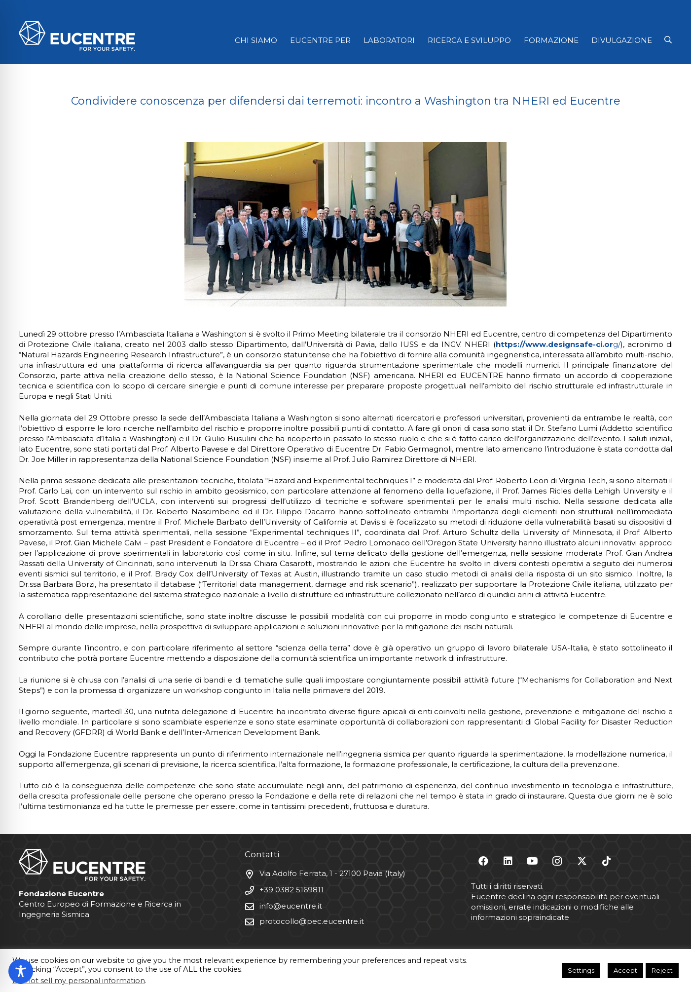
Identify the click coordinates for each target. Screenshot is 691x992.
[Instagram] (557, 861)
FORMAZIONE (551, 40)
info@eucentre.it (290, 906)
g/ (558, 344)
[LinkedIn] (508, 861)
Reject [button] (662, 970)
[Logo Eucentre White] (77, 36)
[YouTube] (532, 861)
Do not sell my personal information (78, 980)
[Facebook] (483, 861)
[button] (668, 40)
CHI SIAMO (256, 40)
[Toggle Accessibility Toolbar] (20, 971)
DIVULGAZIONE (621, 40)
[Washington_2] (346, 224)
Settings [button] (581, 970)
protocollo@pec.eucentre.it (311, 921)
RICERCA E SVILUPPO (469, 40)
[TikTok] (606, 861)
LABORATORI (389, 40)
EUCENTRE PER (320, 40)
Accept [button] (625, 970)
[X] (582, 861)
